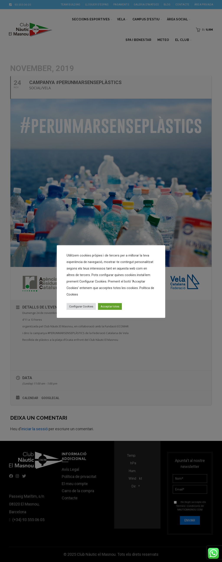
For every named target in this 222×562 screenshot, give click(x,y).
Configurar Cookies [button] (81, 306)
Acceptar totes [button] (110, 306)
